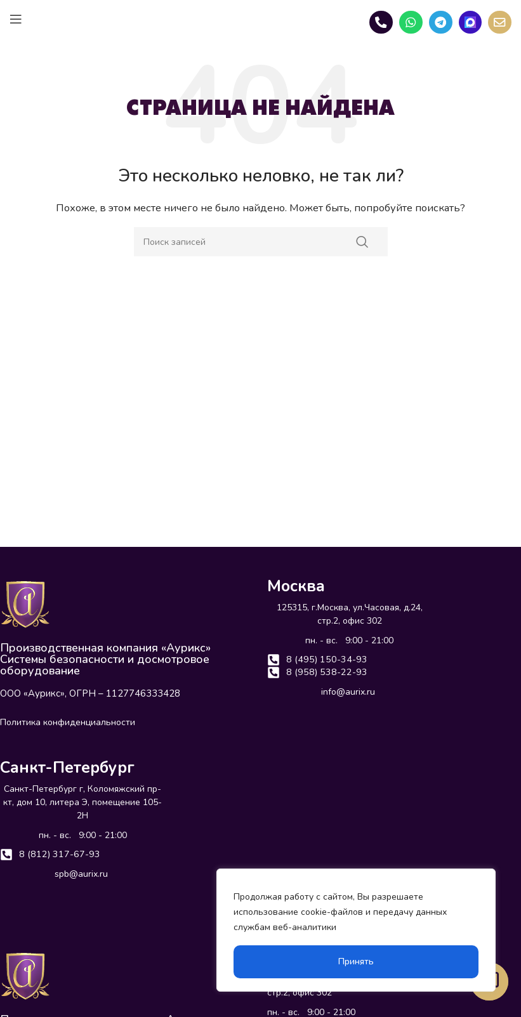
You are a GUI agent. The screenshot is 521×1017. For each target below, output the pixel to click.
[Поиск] (261, 241)
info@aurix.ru (348, 694)
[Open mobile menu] (16, 19)
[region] (356, 930)
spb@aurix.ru (81, 875)
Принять (356, 961)
